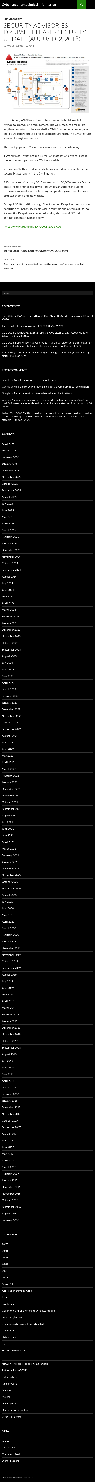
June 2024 (8, 589)
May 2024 (7, 596)
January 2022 (9, 782)
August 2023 (9, 656)
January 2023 (9, 702)
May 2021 (7, 835)
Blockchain (8, 1303)
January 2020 (9, 941)
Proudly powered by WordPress (17, 1477)
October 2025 (10, 483)
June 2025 (8, 510)
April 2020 (8, 921)
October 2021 (10, 802)
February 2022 (10, 775)
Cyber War (8, 1330)
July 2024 (7, 583)
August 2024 (9, 576)
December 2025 (11, 470)
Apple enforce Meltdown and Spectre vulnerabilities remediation (51, 386)
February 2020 (10, 934)
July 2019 (7, 981)
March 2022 (9, 768)
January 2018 (9, 1100)
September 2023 (11, 649)
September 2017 (11, 1127)
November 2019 (11, 954)
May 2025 (7, 516)
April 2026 (8, 443)
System (6, 1396)
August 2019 (9, 974)
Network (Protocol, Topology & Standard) (25, 1363)
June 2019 (8, 987)
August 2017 (9, 1133)
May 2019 (7, 994)
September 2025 (11, 490)
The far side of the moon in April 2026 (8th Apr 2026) (32, 325)
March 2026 (9, 450)
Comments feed (11, 1454)
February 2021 (10, 855)
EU (3, 1343)
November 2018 (11, 1034)
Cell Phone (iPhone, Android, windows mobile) (28, 1310)
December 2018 (11, 1027)
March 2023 (9, 689)
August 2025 (9, 496)
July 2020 (7, 901)
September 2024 (11, 569)
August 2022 (9, 735)
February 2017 (10, 1173)
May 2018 (7, 1074)
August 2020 (9, 895)
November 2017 (11, 1113)
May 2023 (7, 676)
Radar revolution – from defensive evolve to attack (43, 393)
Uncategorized (13, 19)
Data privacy (9, 1337)
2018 (5, 1250)
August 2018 (9, 1054)
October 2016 (10, 1200)
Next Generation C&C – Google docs (35, 379)
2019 (5, 1257)
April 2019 (8, 1001)
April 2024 (8, 603)
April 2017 (8, 1160)
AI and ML (8, 1284)
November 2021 (11, 795)
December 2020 (11, 868)
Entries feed (9, 1447)
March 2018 (9, 1087)
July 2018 (7, 1060)
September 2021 (11, 808)
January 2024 (9, 623)
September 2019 (11, 968)
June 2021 (8, 828)
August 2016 (9, 1213)
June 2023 (8, 669)
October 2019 (10, 961)
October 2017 (10, 1120)
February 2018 (10, 1094)
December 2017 (11, 1107)
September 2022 (11, 729)
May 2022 (7, 755)
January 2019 (9, 1021)
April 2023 (8, 682)
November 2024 (11, 556)
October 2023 (10, 642)
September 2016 (11, 1206)
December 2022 (11, 709)
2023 (5, 1277)
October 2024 (10, 563)
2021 (5, 1270)
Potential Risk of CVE (14, 1370)
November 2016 (11, 1193)
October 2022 (10, 722)
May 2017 (7, 1153)
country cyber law (12, 1317)
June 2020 (8, 908)
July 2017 (7, 1140)
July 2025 (7, 503)
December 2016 (11, 1186)
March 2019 (9, 1007)
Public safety (9, 1376)
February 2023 (10, 696)
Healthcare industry (13, 1350)
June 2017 (8, 1147)
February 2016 (10, 1220)
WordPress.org (10, 1460)
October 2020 (10, 881)
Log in (5, 1440)
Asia (4, 1297)
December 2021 (11, 788)
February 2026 (10, 457)
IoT (4, 1357)
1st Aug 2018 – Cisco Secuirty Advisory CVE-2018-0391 (47, 248)
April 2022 (8, 762)
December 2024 (11, 550)
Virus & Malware (11, 1416)
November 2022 (11, 715)
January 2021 (9, 861)
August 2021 (9, 815)
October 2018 (10, 1040)
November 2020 (11, 875)
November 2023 (11, 636)
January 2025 (9, 543)
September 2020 (11, 888)
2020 (5, 1264)
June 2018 (8, 1067)
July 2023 (7, 662)
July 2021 (7, 822)
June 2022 (8, 749)
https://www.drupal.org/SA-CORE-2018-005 (32, 226)
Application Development (17, 1290)
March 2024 (9, 609)
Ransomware (9, 1383)
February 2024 (10, 616)
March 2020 (9, 928)
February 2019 (10, 1014)
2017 (5, 1244)
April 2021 (8, 841)
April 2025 (8, 523)
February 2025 (10, 536)
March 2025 (9, 530)
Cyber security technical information (29, 4)
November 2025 (11, 477)
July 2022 (7, 742)
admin (32, 45)
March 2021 (9, 848)
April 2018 (8, 1080)
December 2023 (11, 629)
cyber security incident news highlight (23, 1323)
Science (6, 1390)
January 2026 (9, 463)
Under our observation (15, 1410)
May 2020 (7, 914)
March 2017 (9, 1167)
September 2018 (11, 1047)
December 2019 (11, 948)
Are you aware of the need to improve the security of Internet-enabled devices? (47, 263)
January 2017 (9, 1180)
